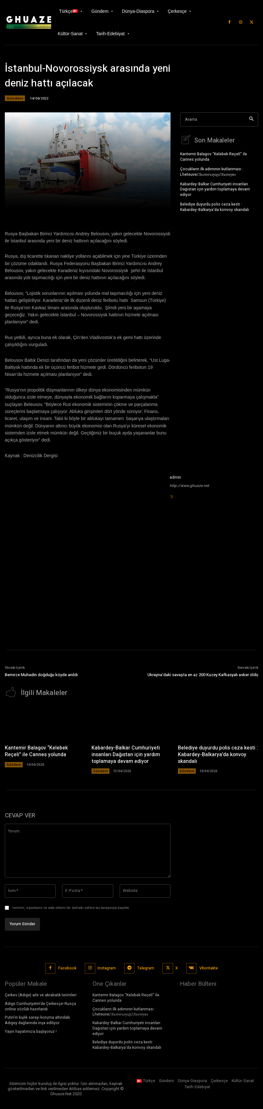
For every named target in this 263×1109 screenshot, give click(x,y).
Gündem (15, 98)
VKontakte (208, 967)
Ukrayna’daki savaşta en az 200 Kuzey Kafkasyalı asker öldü (202, 675)
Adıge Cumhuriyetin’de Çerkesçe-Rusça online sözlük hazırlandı (40, 1005)
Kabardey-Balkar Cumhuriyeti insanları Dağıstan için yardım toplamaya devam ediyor (215, 188)
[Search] (251, 119)
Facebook (67, 967)
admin (175, 477)
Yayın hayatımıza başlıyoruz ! (31, 1030)
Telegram (145, 967)
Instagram (107, 967)
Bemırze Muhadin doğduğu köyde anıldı (41, 675)
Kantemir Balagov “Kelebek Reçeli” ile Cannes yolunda (213, 155)
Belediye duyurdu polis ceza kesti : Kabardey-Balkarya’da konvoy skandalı (214, 206)
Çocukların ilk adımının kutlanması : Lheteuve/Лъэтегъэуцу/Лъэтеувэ (211, 170)
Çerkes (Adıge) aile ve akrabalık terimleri (40, 994)
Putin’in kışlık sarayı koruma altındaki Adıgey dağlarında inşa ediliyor (37, 1019)
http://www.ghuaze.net (189, 486)
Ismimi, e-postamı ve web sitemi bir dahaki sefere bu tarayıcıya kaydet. (71, 907)
